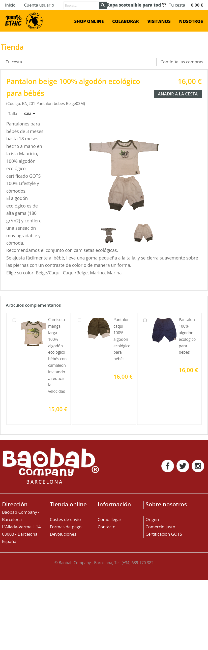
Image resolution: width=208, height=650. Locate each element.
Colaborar (125, 21)
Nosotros (191, 21)
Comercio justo (160, 527)
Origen (152, 519)
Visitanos (158, 21)
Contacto (106, 527)
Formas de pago (66, 527)
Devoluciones (63, 534)
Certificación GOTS (163, 534)
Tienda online (68, 504)
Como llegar (110, 519)
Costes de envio (65, 519)
